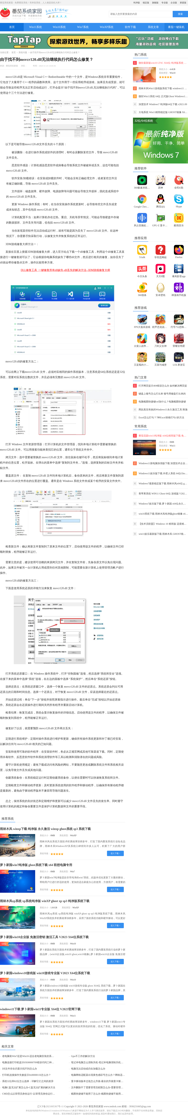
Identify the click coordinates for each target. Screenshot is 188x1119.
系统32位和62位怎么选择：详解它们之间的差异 (27, 1081)
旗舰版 (155, 3)
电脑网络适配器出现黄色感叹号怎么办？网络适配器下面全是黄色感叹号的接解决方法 (117, 1075)
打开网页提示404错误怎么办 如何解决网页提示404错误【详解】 (160, 386)
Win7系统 (83, 27)
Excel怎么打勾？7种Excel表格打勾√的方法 (158, 417)
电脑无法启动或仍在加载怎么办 (88, 1068)
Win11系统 (35, 27)
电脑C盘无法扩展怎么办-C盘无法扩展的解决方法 (28, 1087)
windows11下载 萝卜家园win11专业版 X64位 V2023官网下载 (40, 1009)
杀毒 (5, 757)
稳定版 (146, 3)
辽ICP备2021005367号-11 (50, 1106)
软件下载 (130, 27)
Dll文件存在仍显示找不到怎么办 (19, 1068)
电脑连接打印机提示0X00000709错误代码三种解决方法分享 (34, 1062)
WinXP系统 (106, 27)
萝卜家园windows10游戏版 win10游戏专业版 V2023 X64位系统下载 (45, 973)
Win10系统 (59, 27)
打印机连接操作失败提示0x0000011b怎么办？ (26, 1075)
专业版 (164, 3)
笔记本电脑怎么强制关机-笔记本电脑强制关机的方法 (99, 1062)
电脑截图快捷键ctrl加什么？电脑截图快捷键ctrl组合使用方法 (159, 402)
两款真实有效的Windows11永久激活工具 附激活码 (160, 409)
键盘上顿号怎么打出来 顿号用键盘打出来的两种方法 (159, 394)
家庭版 (183, 3)
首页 (12, 27)
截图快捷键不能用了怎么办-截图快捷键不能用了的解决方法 (103, 1093)
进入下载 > (115, 853)
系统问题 (22, 52)
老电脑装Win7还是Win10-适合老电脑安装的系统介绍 (30, 1056)
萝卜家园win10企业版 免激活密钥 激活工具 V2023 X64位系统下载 (44, 937)
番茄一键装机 (177, 26)
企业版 (174, 3)
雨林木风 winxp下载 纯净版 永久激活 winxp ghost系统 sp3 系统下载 (45, 829)
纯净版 (136, 3)
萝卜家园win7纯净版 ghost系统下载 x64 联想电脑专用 (36, 865)
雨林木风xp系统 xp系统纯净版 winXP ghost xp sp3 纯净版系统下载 (44, 901)
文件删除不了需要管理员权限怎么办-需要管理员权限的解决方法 (105, 1087)
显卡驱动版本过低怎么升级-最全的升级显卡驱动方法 (99, 1081)
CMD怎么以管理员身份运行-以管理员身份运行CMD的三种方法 (36, 1093)
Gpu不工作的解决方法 (83, 1056)
